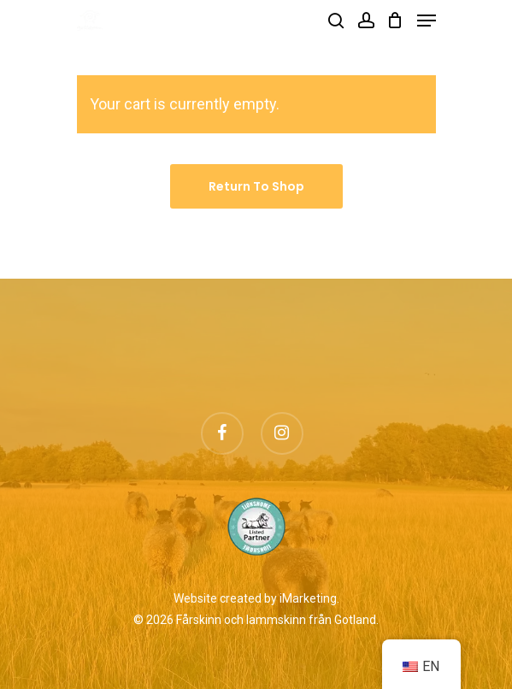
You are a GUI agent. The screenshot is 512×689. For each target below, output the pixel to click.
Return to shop (256, 186)
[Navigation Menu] (426, 20)
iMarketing (308, 598)
